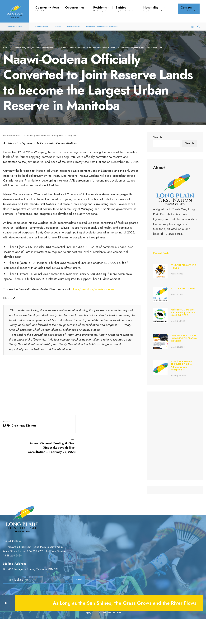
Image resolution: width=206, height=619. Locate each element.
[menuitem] (76, 7)
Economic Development (43, 47)
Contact (189, 8)
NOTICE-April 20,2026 (183, 288)
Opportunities (74, 7)
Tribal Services (73, 25)
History (58, 25)
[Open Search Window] (198, 25)
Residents (100, 8)
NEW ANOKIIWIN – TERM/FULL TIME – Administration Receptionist (181, 365)
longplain (72, 135)
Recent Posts (161, 253)
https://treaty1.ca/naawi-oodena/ (92, 289)
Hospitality (153, 8)
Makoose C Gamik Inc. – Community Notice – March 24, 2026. (183, 312)
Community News (47, 8)
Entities (125, 8)
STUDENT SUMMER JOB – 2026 (183, 266)
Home (6, 47)
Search (157, 137)
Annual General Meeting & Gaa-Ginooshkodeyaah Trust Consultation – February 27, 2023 (117, 428)
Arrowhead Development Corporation (101, 25)
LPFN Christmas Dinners (19, 424)
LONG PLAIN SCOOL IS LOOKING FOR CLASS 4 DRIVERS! (184, 338)
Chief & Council (41, 25)
